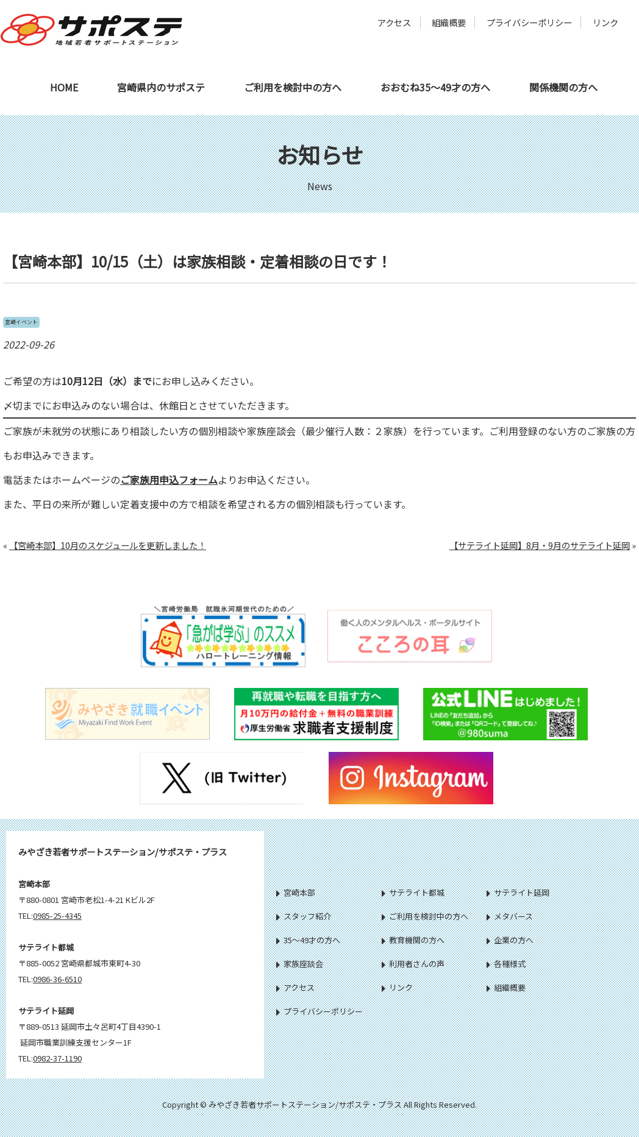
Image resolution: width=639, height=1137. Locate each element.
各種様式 (506, 963)
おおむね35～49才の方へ (435, 87)
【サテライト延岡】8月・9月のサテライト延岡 (539, 545)
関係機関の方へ (563, 87)
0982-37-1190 (57, 1058)
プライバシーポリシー (529, 22)
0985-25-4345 (57, 915)
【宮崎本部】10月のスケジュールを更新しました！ (107, 545)
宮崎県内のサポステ (161, 87)
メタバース (510, 916)
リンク (605, 22)
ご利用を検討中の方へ (292, 87)
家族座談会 (299, 963)
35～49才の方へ (308, 940)
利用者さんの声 (413, 963)
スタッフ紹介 (303, 916)
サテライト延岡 (518, 892)
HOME (64, 87)
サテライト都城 (413, 892)
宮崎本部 (295, 892)
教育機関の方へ (413, 940)
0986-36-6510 (57, 979)
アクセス (394, 22)
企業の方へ (510, 940)
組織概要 (449, 22)
